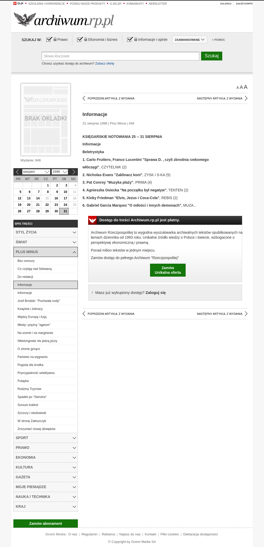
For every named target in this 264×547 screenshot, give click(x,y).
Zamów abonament (45, 523)
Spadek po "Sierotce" (32, 397)
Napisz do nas (130, 534)
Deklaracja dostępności (200, 534)
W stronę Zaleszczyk (32, 421)
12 (19, 198)
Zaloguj (225, 3)
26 (19, 211)
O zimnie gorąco (29, 349)
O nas (72, 534)
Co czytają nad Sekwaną (35, 269)
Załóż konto (244, 3)
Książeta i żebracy (30, 309)
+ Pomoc (218, 39)
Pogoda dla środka (30, 365)
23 (56, 205)
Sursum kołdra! (28, 405)
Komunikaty (135, 3)
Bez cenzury (26, 261)
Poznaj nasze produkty (87, 3)
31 (65, 211)
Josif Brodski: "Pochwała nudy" (39, 301)
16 (56, 198)
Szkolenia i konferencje (46, 3)
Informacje (25, 285)
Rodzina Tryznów (29, 389)
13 (28, 198)
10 (65, 192)
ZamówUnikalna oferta (168, 270)
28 (37, 211)
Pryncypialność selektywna (36, 373)
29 (47, 211)
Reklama (108, 534)
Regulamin (89, 534)
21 (37, 205)
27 (28, 211)
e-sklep (115, 3)
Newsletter (158, 3)
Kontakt (150, 534)
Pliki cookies (170, 534)
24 (65, 205)
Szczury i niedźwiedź (32, 413)
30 (56, 211)
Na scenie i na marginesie (35, 333)
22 (47, 205)
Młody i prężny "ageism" (34, 325)
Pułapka (23, 381)
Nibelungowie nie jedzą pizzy (37, 341)
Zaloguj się (130, 292)
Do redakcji (25, 277)
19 (19, 205)
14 (37, 198)
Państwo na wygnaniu (33, 357)
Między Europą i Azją (32, 317)
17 (65, 198)
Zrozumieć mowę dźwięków (36, 429)
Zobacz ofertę (104, 63)
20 (28, 205)
